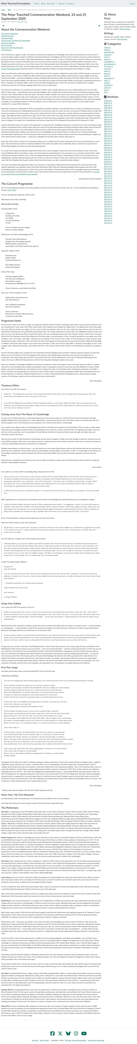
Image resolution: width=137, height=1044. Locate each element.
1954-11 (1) (108, 218)
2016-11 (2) (108, 185)
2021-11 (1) (108, 133)
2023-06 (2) (108, 124)
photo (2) (107, 73)
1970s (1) (107, 50)
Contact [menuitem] (70, 3)
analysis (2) (108, 55)
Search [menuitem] (62, 3)
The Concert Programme (9, 33)
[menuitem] (132, 3)
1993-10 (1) (108, 206)
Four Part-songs (9, 667)
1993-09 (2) (108, 209)
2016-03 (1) (108, 197)
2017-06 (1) (108, 173)
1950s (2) (107, 47)
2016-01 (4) (108, 202)
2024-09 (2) (108, 112)
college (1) (107, 59)
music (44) (107, 69)
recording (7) (108, 85)
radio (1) (107, 80)
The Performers (9, 807)
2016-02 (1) (108, 199)
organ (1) (107, 71)
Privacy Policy (44, 1040)
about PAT (20, 21)
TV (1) (106, 92)
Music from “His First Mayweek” (12, 48)
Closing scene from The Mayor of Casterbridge (25, 414)
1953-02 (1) (108, 220)
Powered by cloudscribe (96, 1040)
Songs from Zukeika (8, 43)
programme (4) (109, 78)
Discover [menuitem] (52, 3)
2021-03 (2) (108, 143)
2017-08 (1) (108, 171)
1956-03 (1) (108, 213)
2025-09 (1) (108, 105)
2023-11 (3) (108, 117)
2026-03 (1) (108, 101)
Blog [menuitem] (43, 3)
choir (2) (107, 57)
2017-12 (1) (108, 166)
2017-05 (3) (108, 176)
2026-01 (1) (108, 103)
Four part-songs (6, 45)
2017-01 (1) (108, 180)
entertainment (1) (110, 64)
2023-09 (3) (108, 122)
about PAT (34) (109, 52)
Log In (132, 3)
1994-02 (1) (108, 204)
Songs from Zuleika (11, 603)
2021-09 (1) (108, 136)
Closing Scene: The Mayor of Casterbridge (15, 40)
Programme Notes (7, 36)
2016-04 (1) (108, 195)
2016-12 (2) (108, 183)
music (25, 21)
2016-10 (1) (108, 187)
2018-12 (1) (108, 155)
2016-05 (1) (108, 192)
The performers (6, 50)
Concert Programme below (10, 69)
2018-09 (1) (108, 157)
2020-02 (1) (108, 148)
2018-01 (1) (108, 164)
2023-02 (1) (108, 126)
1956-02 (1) (108, 216)
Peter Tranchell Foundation (15, 3)
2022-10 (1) (108, 129)
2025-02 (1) (108, 110)
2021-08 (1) (108, 138)
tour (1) (106, 90)
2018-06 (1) (108, 159)
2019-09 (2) (108, 150)
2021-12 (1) (108, 131)
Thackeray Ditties (7, 38)
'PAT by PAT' (12, 190)
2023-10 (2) (108, 119)
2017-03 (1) (108, 178)
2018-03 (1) (108, 162)
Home (3, 10)
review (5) (107, 87)
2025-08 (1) (108, 108)
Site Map (35, 1040)
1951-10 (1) (108, 223)
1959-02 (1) (108, 211)
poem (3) (107, 76)
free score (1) (108, 66)
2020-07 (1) (108, 145)
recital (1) (107, 83)
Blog (9, 10)
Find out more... (125, 29)
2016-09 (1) (108, 190)
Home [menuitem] (36, 3)
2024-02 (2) (108, 115)
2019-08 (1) (108, 152)
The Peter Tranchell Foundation (75, 1040)
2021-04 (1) (108, 140)
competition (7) (109, 62)
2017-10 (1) (108, 169)
